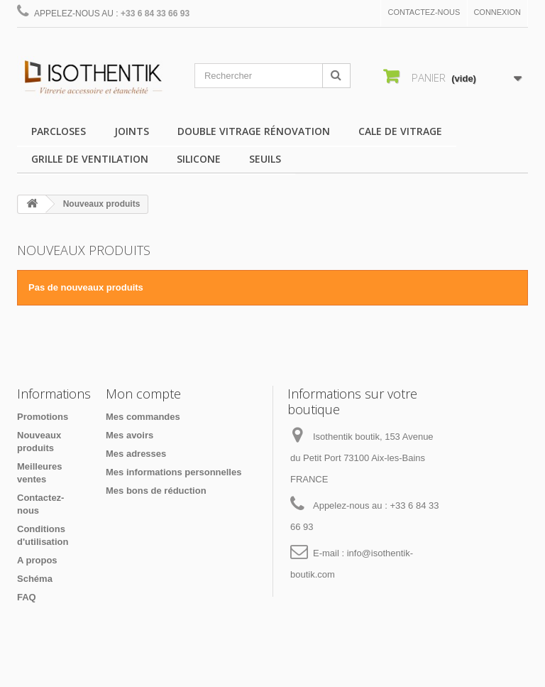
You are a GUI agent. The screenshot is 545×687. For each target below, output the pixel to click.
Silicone (199, 159)
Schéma (35, 578)
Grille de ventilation (89, 159)
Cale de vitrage (400, 131)
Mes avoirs (129, 435)
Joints (131, 131)
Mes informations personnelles (173, 472)
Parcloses (58, 131)
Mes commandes (143, 416)
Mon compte (143, 393)
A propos (37, 560)
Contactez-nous (424, 12)
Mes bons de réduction (156, 490)
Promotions (42, 416)
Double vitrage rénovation (253, 131)
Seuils (265, 159)
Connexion (497, 12)
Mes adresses (136, 453)
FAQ (26, 597)
